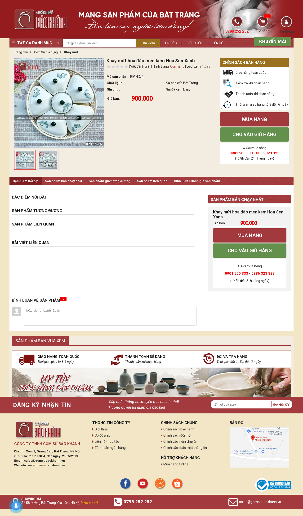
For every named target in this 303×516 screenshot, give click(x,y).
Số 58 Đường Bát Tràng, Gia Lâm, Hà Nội (59, 503)
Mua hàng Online (175, 464)
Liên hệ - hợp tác (107, 441)
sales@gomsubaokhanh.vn (44, 460)
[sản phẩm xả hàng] (272, 41)
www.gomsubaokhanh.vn (46, 465)
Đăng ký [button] (281, 405)
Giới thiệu (194, 43)
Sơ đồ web (102, 435)
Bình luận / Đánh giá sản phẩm (197, 181)
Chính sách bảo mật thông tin (185, 448)
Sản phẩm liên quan (152, 181)
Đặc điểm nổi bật (25, 181)
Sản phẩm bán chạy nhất (63, 181)
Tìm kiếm (148, 43)
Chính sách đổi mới (177, 435)
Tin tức (171, 43)
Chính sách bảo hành (178, 429)
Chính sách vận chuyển (180, 441)
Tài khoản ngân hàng (110, 448)
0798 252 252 (138, 501)
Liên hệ (217, 43)
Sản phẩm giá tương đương (109, 181)
